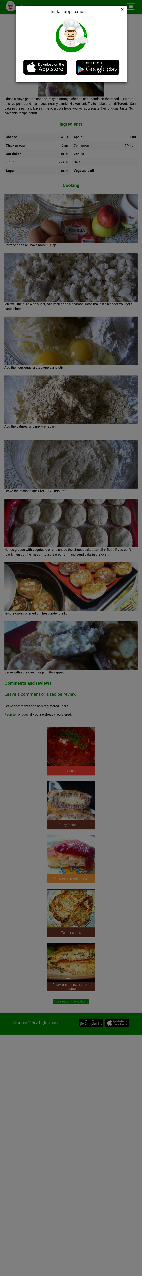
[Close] (122, 9)
